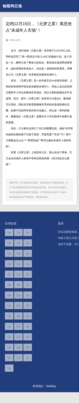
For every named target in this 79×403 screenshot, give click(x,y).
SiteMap (51, 386)
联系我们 (38, 386)
